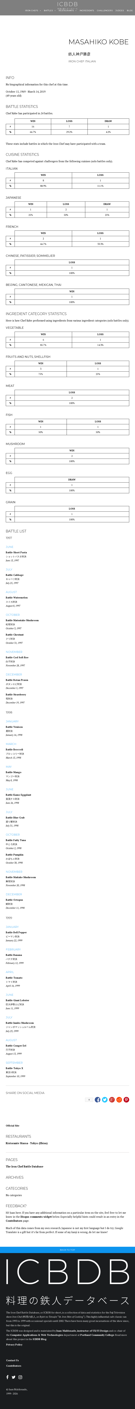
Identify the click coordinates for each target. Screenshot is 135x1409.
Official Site (12, 1125)
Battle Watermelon (17, 597)
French (12, 226)
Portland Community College (97, 1335)
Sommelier (46, 255)
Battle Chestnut (15, 634)
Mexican (46, 285)
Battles (48, 11)
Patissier (27, 255)
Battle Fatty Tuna (16, 840)
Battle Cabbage (15, 575)
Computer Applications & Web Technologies (36, 1335)
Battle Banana (14, 955)
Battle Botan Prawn (17, 680)
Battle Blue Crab (15, 817)
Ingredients (87, 11)
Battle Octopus (14, 899)
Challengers (105, 11)
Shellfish (42, 356)
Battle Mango (13, 772)
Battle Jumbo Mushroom (20, 1022)
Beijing (12, 285)
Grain (10, 502)
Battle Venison (14, 726)
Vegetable (15, 327)
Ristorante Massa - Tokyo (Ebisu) (27, 1143)
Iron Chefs (31, 11)
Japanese (13, 197)
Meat (10, 386)
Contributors (14, 1220)
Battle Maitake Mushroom (21, 877)
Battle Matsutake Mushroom (22, 620)
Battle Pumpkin (14, 854)
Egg (9, 473)
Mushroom (15, 444)
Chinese (12, 255)
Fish (9, 415)
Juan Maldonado (66, 1330)
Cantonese (28, 285)
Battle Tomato (14, 977)
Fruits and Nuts (19, 356)
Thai (57, 285)
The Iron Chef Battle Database (24, 1166)
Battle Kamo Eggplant (18, 794)
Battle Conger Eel (16, 1045)
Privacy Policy (14, 1344)
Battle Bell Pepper (16, 932)
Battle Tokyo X (14, 1068)
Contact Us (12, 1360)
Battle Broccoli (14, 749)
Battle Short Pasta (16, 552)
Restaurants (66, 11)
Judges (119, 11)
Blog (130, 11)
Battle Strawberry (16, 694)
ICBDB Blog (39, 1339)
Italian (12, 168)
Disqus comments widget (36, 1216)
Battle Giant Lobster (17, 1000)
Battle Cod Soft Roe (17, 657)
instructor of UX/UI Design (92, 1330)
